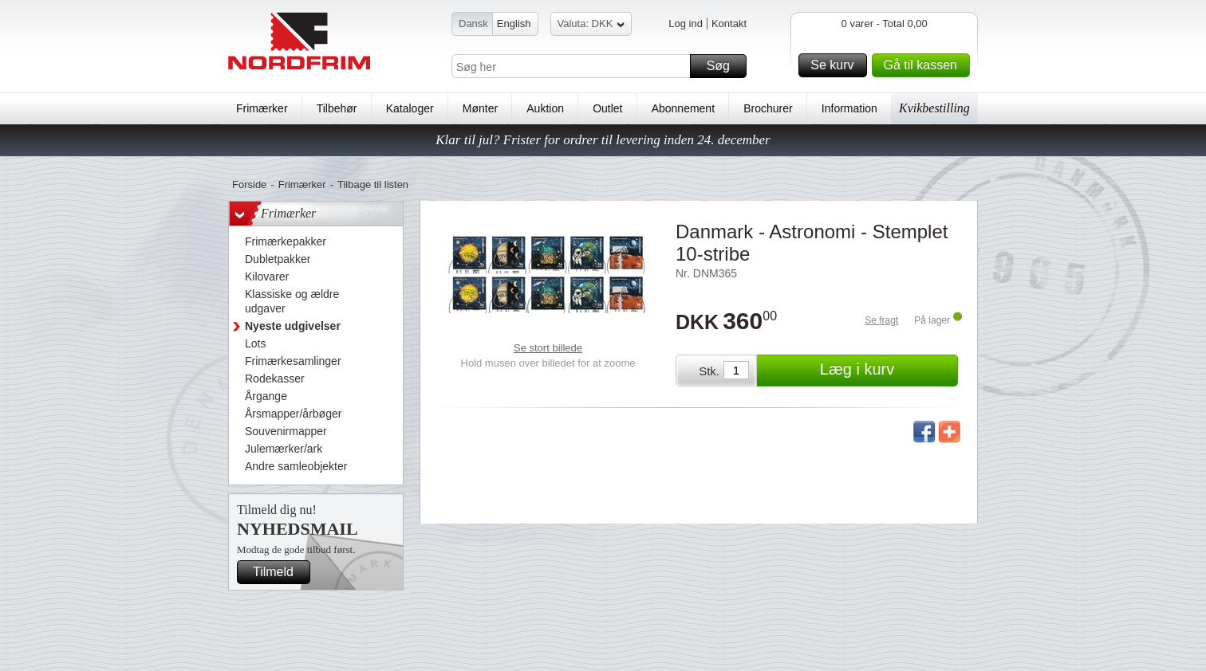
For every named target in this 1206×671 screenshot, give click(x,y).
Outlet (607, 108)
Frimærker (262, 108)
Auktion (545, 108)
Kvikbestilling (934, 108)
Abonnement (683, 108)
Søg (724, 66)
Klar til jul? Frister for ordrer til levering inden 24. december (603, 139)
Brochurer (767, 108)
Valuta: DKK (591, 26)
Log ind (685, 23)
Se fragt (881, 320)
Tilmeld (279, 572)
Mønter (480, 108)
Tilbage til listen (372, 184)
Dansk (473, 23)
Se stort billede (548, 348)
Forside (249, 184)
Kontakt (729, 23)
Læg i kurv (886, 371)
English (514, 23)
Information (849, 108)
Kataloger (410, 108)
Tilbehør (337, 108)
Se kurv (835, 65)
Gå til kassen (924, 65)
